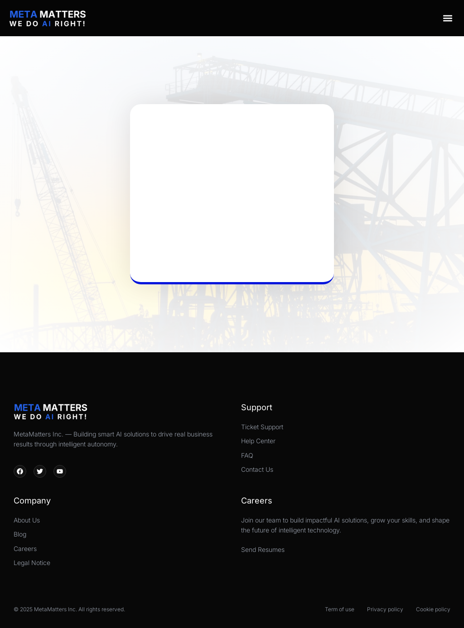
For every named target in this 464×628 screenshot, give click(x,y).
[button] (447, 17)
